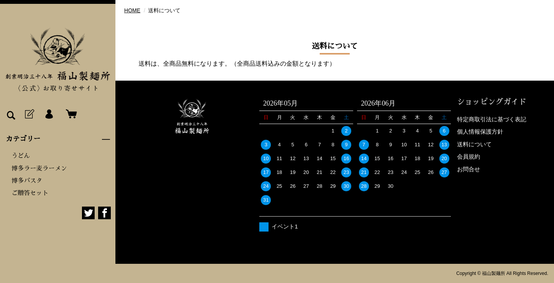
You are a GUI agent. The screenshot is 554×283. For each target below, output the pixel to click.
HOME (132, 10)
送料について (474, 144)
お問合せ (468, 169)
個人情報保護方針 (480, 131)
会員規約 (468, 156)
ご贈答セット (30, 193)
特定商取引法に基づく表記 (491, 119)
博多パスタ (27, 181)
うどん (21, 156)
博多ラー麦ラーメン (39, 168)
